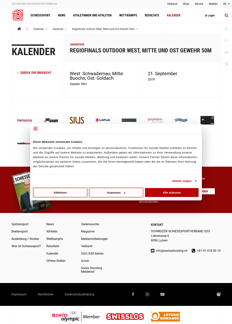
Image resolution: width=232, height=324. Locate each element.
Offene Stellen (55, 261)
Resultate (152, 15)
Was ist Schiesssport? (26, 246)
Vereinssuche (90, 224)
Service (199, 3)
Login (210, 15)
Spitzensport (19, 224)
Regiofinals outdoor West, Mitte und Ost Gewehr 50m (105, 29)
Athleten (51, 231)
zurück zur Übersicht (34, 73)
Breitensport (19, 231)
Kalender (173, 15)
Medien (213, 3)
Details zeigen (182, 181)
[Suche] (226, 15)
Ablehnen (60, 192)
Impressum (19, 294)
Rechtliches (45, 294)
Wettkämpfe (128, 15)
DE (226, 3)
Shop (186, 3)
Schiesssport (40, 15)
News (61, 15)
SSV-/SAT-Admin (92, 253)
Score (85, 261)
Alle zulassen (172, 192)
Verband (172, 3)
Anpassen (116, 192)
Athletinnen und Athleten (92, 15)
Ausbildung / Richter (25, 239)
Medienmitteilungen (94, 239)
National (59, 29)
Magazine (87, 231)
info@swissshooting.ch (169, 250)
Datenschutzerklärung (79, 294)
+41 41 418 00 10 (206, 250)
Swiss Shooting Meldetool (91, 269)
